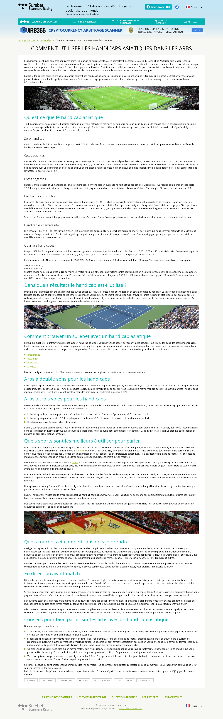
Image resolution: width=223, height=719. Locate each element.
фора (129, 680)
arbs (118, 680)
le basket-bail (66, 680)
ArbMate (31, 366)
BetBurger (32, 358)
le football (47, 680)
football (80, 450)
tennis (75, 462)
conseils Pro (145, 680)
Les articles (190, 21)
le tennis (83, 680)
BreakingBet (33, 354)
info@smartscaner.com (130, 708)
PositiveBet (33, 362)
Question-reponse (161, 21)
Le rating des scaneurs (45, 21)
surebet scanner (102, 680)
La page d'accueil (26, 40)
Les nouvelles (173, 697)
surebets (31, 680)
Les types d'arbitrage (84, 21)
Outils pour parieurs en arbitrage (125, 21)
